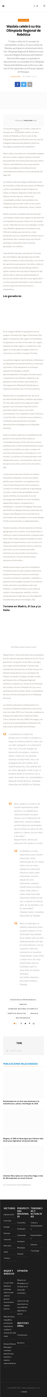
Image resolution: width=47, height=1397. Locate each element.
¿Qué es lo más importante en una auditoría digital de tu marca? (23, 1307)
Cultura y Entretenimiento (36, 1226)
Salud (6, 1252)
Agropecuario (9, 1214)
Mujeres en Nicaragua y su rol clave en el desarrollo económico (22, 1286)
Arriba (23, 1392)
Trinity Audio (28, 120)
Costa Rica (21, 1223)
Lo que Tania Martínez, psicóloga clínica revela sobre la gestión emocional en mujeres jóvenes (9, 1296)
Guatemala (21, 1235)
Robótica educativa (17, 1013)
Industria (7, 1239)
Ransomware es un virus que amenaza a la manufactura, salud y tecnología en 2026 (21, 1102)
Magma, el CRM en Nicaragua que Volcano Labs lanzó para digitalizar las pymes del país (23, 1139)
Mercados (7, 1246)
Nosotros (20, 1343)
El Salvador (21, 1229)
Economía (7, 1221)
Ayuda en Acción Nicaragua (23, 1000)
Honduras (21, 1241)
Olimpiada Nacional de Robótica (23, 1009)
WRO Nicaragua (23, 1018)
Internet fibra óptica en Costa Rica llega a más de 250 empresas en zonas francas (23, 1177)
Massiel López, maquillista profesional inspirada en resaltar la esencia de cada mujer (10, 1326)
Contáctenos (22, 1335)
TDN (19, 1043)
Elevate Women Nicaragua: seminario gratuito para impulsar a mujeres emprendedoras (10, 1353)
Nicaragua (21, 1248)
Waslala (34, 1013)
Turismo (7, 1258)
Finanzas (7, 1233)
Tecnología (23, 20)
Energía (6, 1227)
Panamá (20, 1254)
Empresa (34, 1244)
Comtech (23, 1004)
